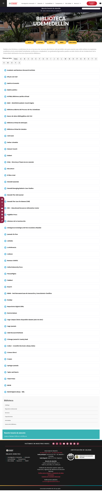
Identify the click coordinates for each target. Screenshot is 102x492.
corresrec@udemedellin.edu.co (51, 481)
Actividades (8, 420)
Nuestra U (77, 3)
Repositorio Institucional (11, 409)
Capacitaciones (9, 416)
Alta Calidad (69, 3)
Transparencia (59, 3)
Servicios (7, 412)
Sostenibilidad (49, 3)
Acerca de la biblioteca (10, 424)
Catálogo (7, 405)
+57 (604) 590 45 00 (45, 452)
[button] (51, 70)
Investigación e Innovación (28, 3)
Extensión (40, 3)
